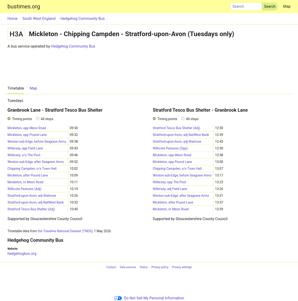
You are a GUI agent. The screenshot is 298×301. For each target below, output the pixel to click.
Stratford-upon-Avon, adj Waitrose (31, 195)
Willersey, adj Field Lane (170, 189)
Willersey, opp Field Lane (25, 148)
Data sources (128, 267)
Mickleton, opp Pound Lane (27, 135)
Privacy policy (159, 267)
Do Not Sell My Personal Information (149, 298)
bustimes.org (23, 6)
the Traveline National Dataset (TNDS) (65, 231)
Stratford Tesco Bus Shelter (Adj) (31, 209)
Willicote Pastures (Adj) (24, 189)
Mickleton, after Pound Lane (27, 175)
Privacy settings (182, 267)
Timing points (22, 119)
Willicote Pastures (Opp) (170, 148)
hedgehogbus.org (21, 253)
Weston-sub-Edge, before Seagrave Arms (36, 141)
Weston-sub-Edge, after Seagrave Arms (35, 162)
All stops (47, 119)
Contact (111, 267)
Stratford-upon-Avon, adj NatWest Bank (35, 202)
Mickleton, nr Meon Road (25, 182)
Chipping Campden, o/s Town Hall (32, 168)
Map (287, 6)
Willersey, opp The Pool (169, 182)
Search (246, 5)
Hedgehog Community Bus (73, 46)
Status (144, 267)
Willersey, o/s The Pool (23, 155)
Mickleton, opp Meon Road (26, 128)
